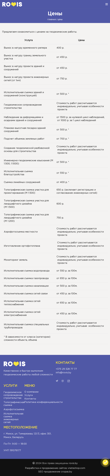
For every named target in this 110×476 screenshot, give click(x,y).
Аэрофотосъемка (13, 409)
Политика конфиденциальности (43, 402)
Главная (51, 19)
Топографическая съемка (13, 403)
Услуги (28, 395)
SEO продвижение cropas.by (55, 472)
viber (63, 381)
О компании (31, 392)
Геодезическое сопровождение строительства (13, 395)
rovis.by (73, 463)
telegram (57, 381)
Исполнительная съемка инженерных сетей (13, 418)
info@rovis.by (63, 373)
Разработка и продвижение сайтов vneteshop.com (55, 468)
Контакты (30, 399)
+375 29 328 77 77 (66, 369)
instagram (68, 381)
